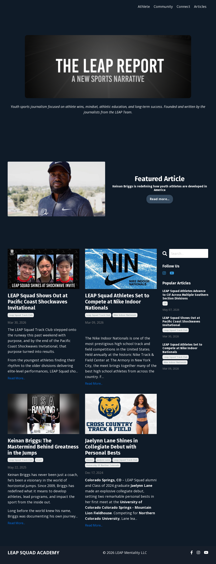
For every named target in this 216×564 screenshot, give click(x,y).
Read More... (16, 381)
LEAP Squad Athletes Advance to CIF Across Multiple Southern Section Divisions (185, 295)
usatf (39, 465)
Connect (183, 6)
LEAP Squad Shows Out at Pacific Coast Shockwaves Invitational (41, 303)
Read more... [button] (160, 199)
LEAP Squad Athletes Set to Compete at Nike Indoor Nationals (121, 303)
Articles (200, 6)
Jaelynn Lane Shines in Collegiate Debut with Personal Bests (115, 450)
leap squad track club (21, 317)
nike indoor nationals (125, 317)
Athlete (144, 6)
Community (163, 6)
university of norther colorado (102, 470)
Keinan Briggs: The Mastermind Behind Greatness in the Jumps (38, 450)
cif (165, 303)
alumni (89, 465)
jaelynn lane (103, 465)
